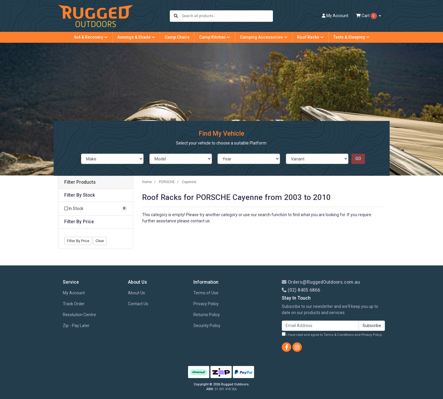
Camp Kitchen (214, 37)
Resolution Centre (79, 314)
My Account (74, 292)
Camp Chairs (177, 37)
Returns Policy (206, 314)
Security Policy (206, 325)
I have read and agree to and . (332, 334)
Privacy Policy (206, 303)
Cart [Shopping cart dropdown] (367, 16)
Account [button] (335, 15)
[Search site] (176, 16)
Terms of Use (205, 292)
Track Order (74, 303)
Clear (99, 241)
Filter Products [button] (80, 182)
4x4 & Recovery (91, 37)
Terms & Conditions (339, 335)
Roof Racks (310, 37)
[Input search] (227, 16)
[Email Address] (320, 326)
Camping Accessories (263, 37)
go (358, 158)
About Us (136, 292)
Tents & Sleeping (351, 37)
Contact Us (138, 303)
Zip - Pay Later (76, 325)
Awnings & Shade (136, 37)
